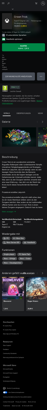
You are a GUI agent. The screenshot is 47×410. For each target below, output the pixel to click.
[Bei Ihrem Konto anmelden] (43, 3)
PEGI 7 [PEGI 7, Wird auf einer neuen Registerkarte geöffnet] (15, 87)
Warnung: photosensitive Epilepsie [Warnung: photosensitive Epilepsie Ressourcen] (13, 357)
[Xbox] (6, 9)
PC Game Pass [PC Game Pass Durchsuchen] (7, 326)
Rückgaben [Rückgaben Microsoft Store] (6, 377)
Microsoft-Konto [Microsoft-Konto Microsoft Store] (8, 369)
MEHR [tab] (40, 113)
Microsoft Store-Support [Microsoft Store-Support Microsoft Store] (10, 373)
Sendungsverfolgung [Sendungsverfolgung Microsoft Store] (9, 381)
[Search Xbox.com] (9, 3)
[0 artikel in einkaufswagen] (37, 3)
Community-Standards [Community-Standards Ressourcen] (10, 353)
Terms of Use (32, 402)
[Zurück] (37, 122)
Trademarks (6, 405)
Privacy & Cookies (21, 402)
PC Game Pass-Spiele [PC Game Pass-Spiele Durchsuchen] (9, 330)
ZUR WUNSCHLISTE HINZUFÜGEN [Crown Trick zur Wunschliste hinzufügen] (18, 76)
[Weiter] (42, 122)
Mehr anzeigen (9, 211)
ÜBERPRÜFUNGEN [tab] (23, 113)
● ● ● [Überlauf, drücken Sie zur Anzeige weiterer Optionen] (41, 76)
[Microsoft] (23, 1)
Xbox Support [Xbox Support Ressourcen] (7, 345)
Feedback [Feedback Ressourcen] (6, 349)
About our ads (16, 405)
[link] (13, 294)
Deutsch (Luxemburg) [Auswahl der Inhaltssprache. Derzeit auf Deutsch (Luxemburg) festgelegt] (13, 388)
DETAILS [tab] (7, 113)
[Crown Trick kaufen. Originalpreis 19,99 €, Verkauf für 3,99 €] (23, 47)
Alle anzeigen (28, 273)
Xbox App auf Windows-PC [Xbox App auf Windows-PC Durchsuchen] (11, 334)
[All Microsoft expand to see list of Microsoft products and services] (3, 3)
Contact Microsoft (8, 402)
